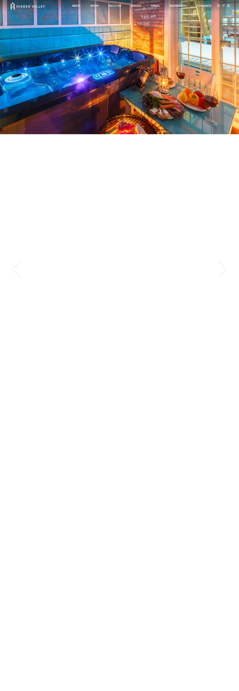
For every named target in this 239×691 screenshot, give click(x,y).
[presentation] (16, 269)
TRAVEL (155, 5)
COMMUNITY (203, 5)
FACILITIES (115, 5)
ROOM (94, 5)
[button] (104, 680)
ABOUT (76, 5)
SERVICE (136, 5)
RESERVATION (178, 5)
